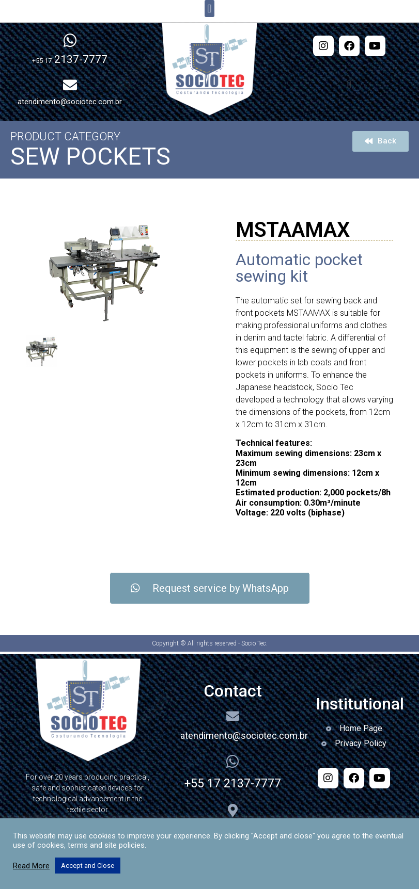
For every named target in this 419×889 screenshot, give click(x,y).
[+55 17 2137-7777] (232, 761)
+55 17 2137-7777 (232, 783)
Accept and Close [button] (87, 865)
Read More (31, 865)
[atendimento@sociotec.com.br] (232, 715)
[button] (209, 8)
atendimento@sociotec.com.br (244, 735)
